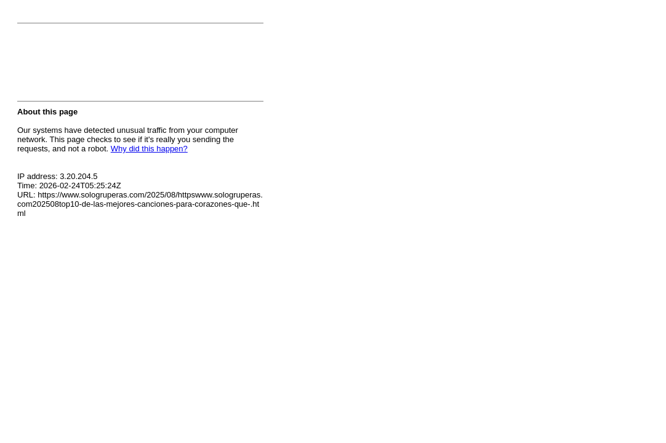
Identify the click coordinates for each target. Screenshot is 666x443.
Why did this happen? (149, 148)
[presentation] (110, 66)
